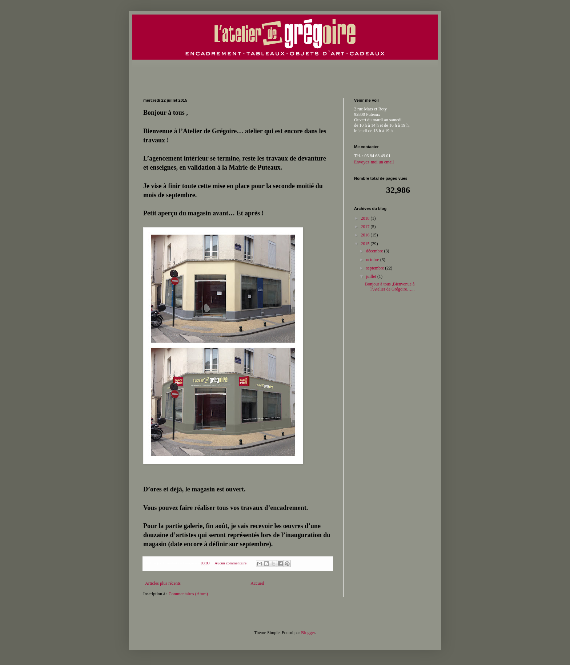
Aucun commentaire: (231, 563)
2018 (366, 218)
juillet (371, 276)
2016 (366, 235)
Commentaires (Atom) (188, 593)
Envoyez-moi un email (374, 162)
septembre (375, 268)
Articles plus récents (163, 583)
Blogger (308, 632)
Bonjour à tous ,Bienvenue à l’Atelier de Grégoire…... (390, 286)
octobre (373, 259)
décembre (375, 251)
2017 (366, 226)
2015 (366, 243)
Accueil (257, 583)
